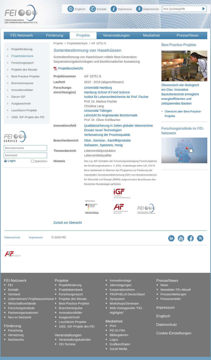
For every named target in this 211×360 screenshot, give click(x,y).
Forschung (15, 330)
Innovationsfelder (22, 90)
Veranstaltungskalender (75, 339)
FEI (10, 285)
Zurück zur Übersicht (68, 222)
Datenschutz (147, 8)
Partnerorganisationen (23, 312)
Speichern (41, 161)
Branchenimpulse (22, 83)
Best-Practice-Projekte (25, 76)
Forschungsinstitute (21, 308)
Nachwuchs (16, 339)
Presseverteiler (171, 299)
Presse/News (188, 35)
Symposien (117, 299)
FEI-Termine (67, 344)
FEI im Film (117, 330)
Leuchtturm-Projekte (24, 110)
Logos (114, 339)
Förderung (54, 35)
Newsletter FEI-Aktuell (176, 289)
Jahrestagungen (120, 285)
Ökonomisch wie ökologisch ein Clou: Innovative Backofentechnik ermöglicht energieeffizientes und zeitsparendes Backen (180, 94)
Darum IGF (18, 96)
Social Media (118, 349)
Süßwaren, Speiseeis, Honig (103, 145)
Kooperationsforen (122, 289)
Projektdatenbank (77, 43)
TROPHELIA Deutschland (127, 294)
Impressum (121, 8)
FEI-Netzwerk (21, 35)
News (164, 285)
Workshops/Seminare (124, 303)
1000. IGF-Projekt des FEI (27, 117)
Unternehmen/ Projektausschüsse (31, 299)
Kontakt (98, 8)
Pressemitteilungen (174, 294)
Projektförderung (21, 49)
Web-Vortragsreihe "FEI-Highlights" (126, 310)
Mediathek (151, 35)
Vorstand (14, 294)
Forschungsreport (22, 62)
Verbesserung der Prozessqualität (107, 135)
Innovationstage (120, 280)
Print (113, 326)
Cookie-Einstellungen (174, 333)
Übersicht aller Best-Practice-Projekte (183, 114)
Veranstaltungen (116, 35)
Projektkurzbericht (70, 68)
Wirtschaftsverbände (22, 303)
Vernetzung (16, 335)
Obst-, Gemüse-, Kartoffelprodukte (107, 140)
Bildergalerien (119, 335)
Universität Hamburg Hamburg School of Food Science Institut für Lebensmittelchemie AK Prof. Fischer (116, 92)
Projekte (83, 35)
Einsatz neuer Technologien (103, 130)
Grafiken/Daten (120, 344)
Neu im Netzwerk (19, 317)
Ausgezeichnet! (21, 103)
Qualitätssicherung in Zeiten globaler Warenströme (118, 125)
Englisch (76, 8)
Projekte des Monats (24, 69)
